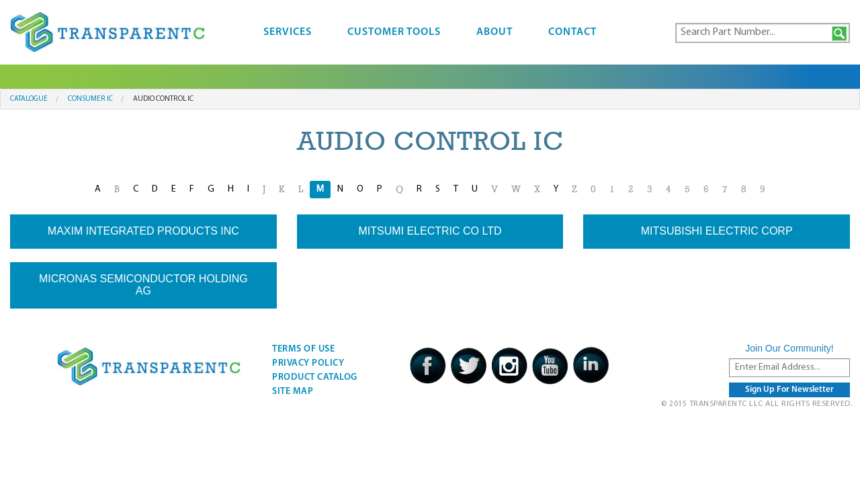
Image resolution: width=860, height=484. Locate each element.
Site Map (292, 392)
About (494, 32)
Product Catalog (314, 377)
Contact (572, 32)
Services (287, 32)
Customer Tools (394, 32)
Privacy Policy (308, 363)
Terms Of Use (303, 349)
